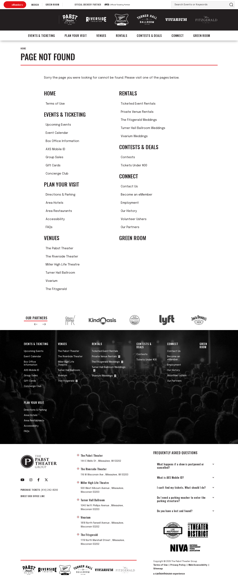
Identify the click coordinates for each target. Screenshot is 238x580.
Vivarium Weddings (134, 136)
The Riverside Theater (62, 256)
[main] (119, 175)
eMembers (17, 4)
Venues (101, 35)
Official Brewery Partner (88, 4)
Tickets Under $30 (134, 165)
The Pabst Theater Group (42, 20)
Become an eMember (136, 194)
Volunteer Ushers (133, 219)
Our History (129, 211)
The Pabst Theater (59, 248)
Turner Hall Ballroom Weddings (143, 128)
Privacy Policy (178, 565)
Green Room (52, 4)
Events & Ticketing (41, 35)
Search (231, 5)
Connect (178, 35)
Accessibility (55, 219)
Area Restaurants (59, 211)
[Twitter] (46, 480)
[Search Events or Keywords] (199, 5)
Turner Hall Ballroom (60, 272)
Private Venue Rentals (137, 111)
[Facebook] (38, 480)
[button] (35, 324)
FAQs (49, 227)
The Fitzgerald (56, 289)
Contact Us (129, 186)
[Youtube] (22, 480)
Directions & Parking (60, 194)
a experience (169, 573)
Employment (130, 202)
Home (23, 48)
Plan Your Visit (76, 35)
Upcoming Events (58, 124)
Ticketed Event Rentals (138, 103)
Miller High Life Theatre (63, 264)
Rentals (121, 35)
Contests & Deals (149, 35)
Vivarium (51, 280)
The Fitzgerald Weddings (139, 119)
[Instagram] (30, 480)
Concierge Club (57, 173)
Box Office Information (62, 141)
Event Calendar (57, 132)
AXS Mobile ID (55, 149)
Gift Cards (53, 165)
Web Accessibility (197, 565)
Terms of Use (55, 103)
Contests (128, 157)
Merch (35, 4)
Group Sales (54, 157)
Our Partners (130, 227)
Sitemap (158, 569)
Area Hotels (54, 202)
